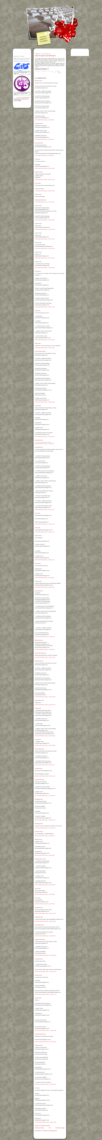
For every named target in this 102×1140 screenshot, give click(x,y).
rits (35, 1088)
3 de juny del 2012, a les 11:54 (45, 347)
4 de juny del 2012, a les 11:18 (45, 524)
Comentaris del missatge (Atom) (49, 1130)
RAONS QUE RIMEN (40, 196)
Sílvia (36, 343)
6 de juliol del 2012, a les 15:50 (45, 921)
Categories (44, 69)
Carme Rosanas (38, 351)
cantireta (37, 768)
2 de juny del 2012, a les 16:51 (45, 267)
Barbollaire (37, 661)
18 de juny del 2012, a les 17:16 (45, 704)
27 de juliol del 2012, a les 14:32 (45, 1122)
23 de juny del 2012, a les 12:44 (45, 820)
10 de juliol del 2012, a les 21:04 (45, 955)
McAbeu (37, 80)
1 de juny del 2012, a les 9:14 (44, 139)
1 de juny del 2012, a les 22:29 (45, 219)
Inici (50, 1127)
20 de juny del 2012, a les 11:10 (45, 776)
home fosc (37, 831)
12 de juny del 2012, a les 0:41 (45, 649)
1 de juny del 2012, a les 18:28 (45, 190)
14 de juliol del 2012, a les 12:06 (45, 1030)
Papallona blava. (39, 858)
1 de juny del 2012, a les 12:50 (45, 168)
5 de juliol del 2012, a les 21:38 (45, 913)
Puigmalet (37, 1045)
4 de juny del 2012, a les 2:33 (44, 509)
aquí (19, 100)
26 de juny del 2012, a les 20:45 (45, 884)
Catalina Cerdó (38, 939)
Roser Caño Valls (39, 653)
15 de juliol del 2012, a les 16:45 (45, 1041)
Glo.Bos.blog (38, 749)
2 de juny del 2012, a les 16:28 (45, 248)
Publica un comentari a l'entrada (42, 1125)
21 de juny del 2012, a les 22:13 (45, 795)
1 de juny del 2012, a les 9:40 (44, 155)
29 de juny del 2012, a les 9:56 (45, 894)
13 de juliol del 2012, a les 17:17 (45, 994)
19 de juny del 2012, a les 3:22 (45, 764)
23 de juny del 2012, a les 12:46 (45, 828)
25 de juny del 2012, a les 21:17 (45, 835)
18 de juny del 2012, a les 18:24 (45, 735)
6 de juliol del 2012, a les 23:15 (45, 935)
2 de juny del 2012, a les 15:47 (45, 239)
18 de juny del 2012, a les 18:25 (45, 745)
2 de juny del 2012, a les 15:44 (45, 229)
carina (36, 708)
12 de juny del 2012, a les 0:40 (45, 636)
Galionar (37, 975)
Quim (36, 888)
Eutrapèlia (37, 917)
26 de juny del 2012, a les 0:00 (45, 855)
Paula (36, 405)
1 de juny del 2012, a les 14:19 (45, 179)
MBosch (37, 839)
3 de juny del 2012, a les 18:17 (45, 436)
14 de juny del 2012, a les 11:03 (45, 657)
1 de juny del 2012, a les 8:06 (44, 119)
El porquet (37, 123)
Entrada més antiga (59, 1127)
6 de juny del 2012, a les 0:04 (44, 577)
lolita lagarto (38, 700)
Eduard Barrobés (26, 97)
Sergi (36, 310)
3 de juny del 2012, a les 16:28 (45, 402)
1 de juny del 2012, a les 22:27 (45, 202)
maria (36, 563)
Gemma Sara (38, 779)
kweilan (36, 998)
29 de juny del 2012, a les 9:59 (45, 903)
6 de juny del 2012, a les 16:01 (45, 587)
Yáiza (36, 271)
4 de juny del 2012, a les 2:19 (44, 443)
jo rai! (36, 183)
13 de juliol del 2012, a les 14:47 (45, 971)
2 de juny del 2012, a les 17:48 (45, 307)
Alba (36, 159)
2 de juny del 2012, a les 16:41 (45, 258)
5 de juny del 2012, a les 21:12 (45, 559)
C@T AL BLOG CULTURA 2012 (45, 56)
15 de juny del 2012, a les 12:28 (45, 696)
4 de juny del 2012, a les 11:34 (45, 532)
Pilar (36, 513)
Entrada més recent (39, 1127)
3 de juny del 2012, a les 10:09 (45, 339)
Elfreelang (37, 590)
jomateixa (37, 172)
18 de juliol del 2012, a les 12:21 (45, 1084)
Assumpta (37, 440)
